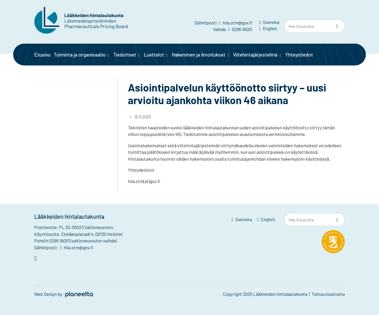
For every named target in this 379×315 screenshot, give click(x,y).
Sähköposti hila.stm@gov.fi (223, 22)
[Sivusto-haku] (337, 26)
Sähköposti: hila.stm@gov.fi (63, 247)
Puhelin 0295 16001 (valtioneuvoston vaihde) (75, 240)
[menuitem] (269, 23)
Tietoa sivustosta (328, 294)
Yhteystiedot (299, 55)
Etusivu (42, 55)
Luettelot (154, 55)
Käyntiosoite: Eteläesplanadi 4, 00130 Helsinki (78, 234)
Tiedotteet (124, 55)
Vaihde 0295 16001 (232, 29)
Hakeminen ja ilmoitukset (198, 55)
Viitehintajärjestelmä (255, 55)
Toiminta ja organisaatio (80, 55)
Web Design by (63, 294)
